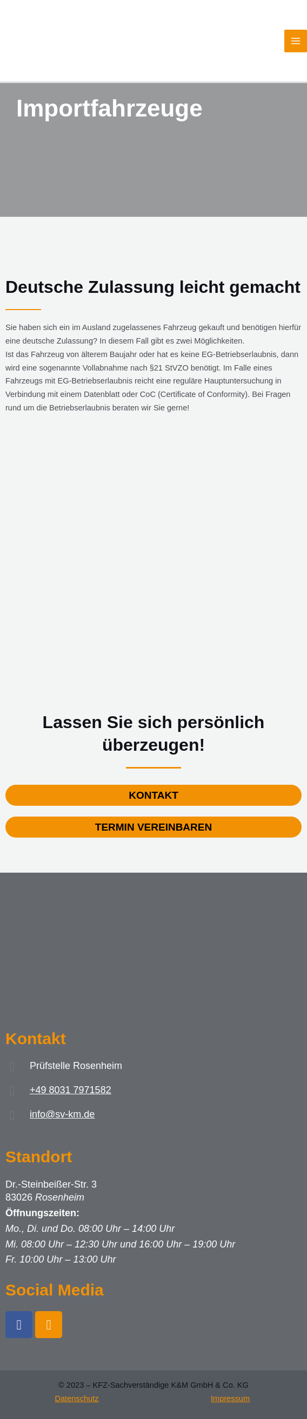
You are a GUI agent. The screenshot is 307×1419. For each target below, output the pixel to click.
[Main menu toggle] (295, 41)
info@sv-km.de (62, 1114)
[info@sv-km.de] (12, 1115)
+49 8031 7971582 (70, 1090)
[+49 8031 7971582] (12, 1091)
